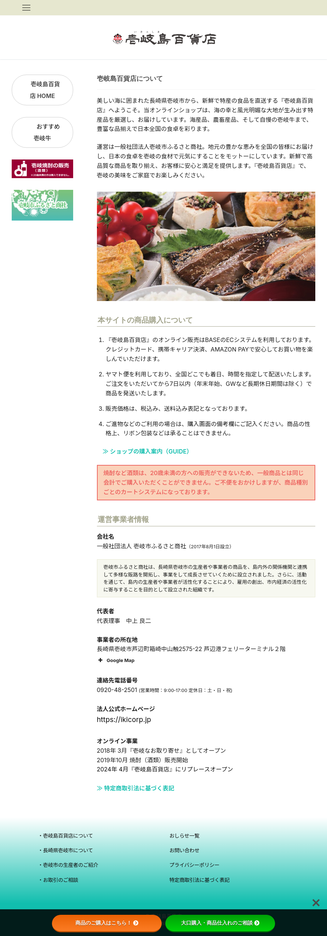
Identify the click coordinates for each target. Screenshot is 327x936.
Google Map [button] (116, 660)
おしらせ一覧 (184, 835)
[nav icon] (26, 7)
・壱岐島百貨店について (65, 835)
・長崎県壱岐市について (65, 850)
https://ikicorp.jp (124, 719)
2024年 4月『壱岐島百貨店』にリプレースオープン (165, 769)
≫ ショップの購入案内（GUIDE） (144, 451)
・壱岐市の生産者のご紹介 (68, 865)
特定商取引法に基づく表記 (199, 880)
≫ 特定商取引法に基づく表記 (135, 788)
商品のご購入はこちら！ (106, 923)
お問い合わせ (184, 850)
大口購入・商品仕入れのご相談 (220, 923)
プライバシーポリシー (194, 865)
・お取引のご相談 (58, 880)
